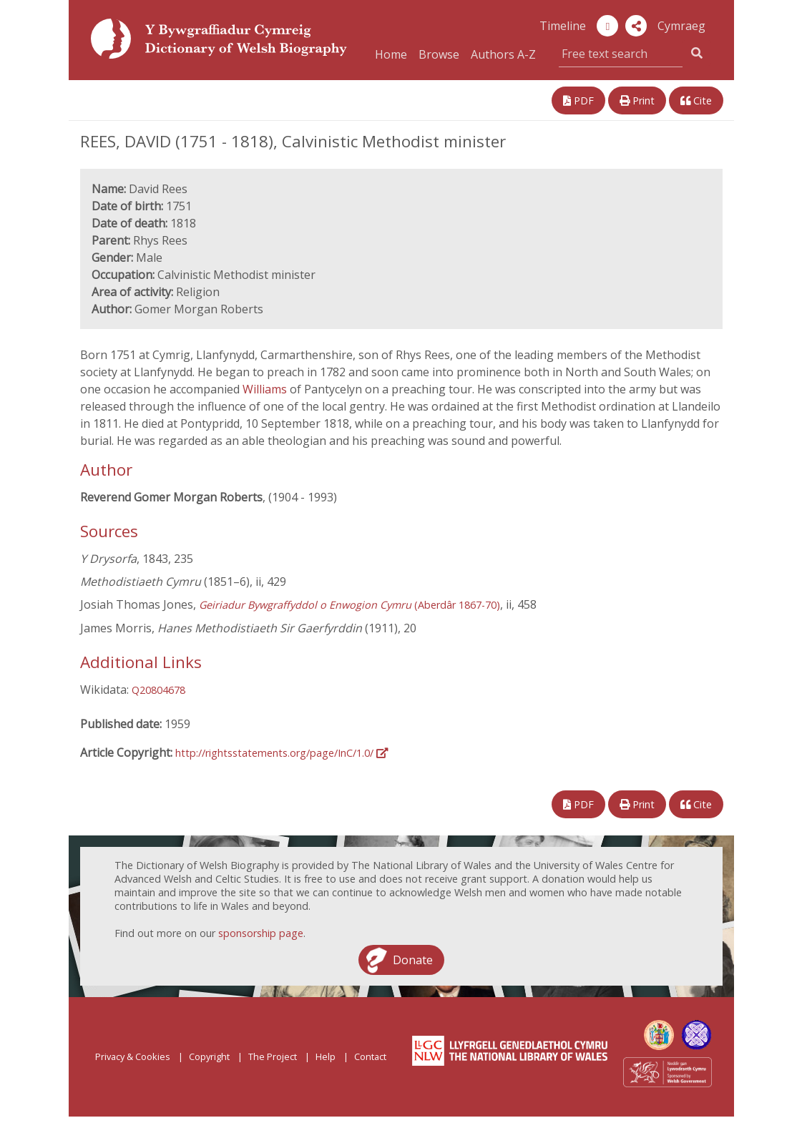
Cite (696, 100)
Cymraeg (681, 26)
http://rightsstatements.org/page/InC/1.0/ (281, 753)
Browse (439, 54)
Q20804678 (158, 690)
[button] (636, 25)
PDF (578, 100)
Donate (413, 960)
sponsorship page (260, 933)
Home (391, 54)
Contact (370, 1056)
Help (326, 1056)
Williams (266, 389)
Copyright (209, 1056)
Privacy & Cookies (132, 1056)
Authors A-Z (503, 54)
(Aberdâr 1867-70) (349, 605)
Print (637, 100)
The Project (272, 1056)
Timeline (562, 26)
